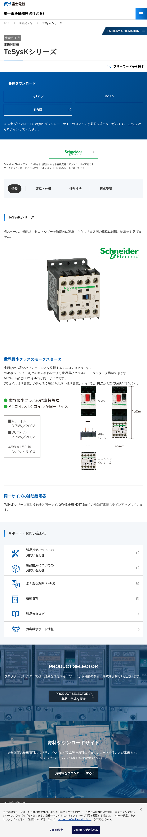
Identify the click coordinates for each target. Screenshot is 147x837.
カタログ (38, 96)
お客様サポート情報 (40, 629)
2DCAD (109, 96)
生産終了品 (26, 23)
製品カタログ (35, 613)
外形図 (38, 109)
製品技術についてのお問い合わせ (40, 552)
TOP (6, 23)
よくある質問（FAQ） (41, 583)
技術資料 (32, 598)
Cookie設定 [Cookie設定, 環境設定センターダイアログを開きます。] (56, 831)
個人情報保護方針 (14, 802)
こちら (132, 124)
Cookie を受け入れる (86, 831)
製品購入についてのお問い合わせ (40, 568)
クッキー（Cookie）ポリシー (74, 820)
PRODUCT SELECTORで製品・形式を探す (73, 696)
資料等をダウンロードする (73, 773)
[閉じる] (141, 810)
